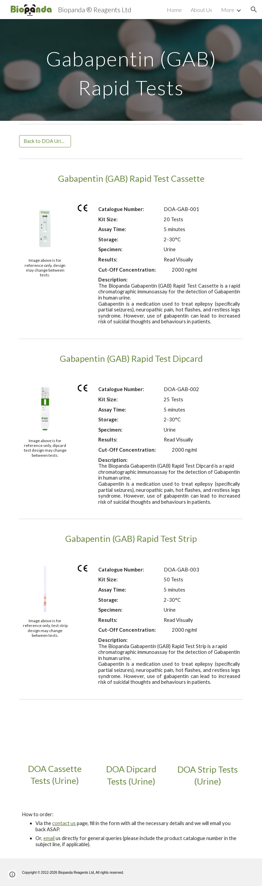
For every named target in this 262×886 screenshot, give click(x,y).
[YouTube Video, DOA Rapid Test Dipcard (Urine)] (131, 734)
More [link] (227, 9)
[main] (130, 70)
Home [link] (174, 9)
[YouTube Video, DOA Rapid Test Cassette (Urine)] (54, 734)
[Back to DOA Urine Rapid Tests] (44, 141)
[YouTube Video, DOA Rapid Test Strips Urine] (207, 734)
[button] (254, 9)
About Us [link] (201, 9)
